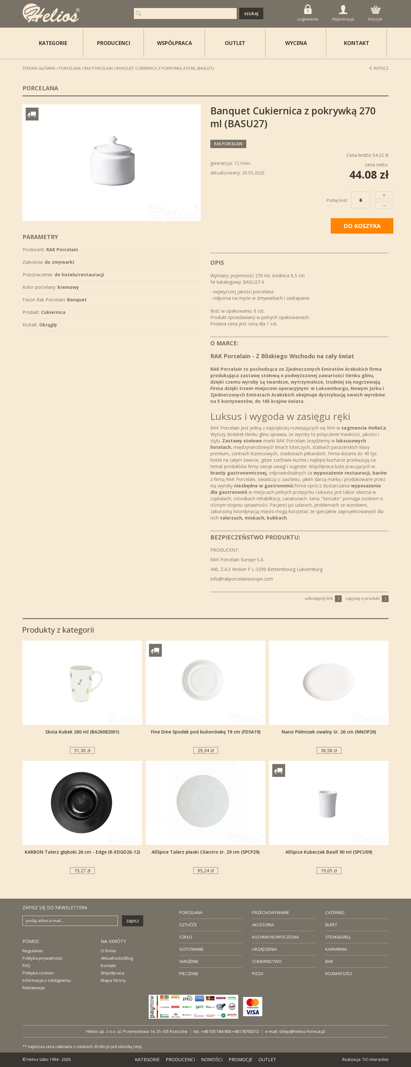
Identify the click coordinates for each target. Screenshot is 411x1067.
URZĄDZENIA (264, 949)
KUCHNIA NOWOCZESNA (275, 937)
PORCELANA (190, 912)
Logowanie (308, 13)
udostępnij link (323, 598)
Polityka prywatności (42, 958)
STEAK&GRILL (338, 937)
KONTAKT (356, 43)
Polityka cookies (38, 973)
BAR (329, 961)
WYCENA (296, 43)
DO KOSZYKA (362, 226)
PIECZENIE (188, 973)
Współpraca (112, 973)
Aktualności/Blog (117, 958)
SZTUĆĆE (188, 925)
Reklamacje (33, 988)
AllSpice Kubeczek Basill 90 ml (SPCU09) (328, 852)
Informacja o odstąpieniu (46, 980)
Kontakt (108, 965)
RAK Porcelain (98, 68)
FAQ (26, 965)
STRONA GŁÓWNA (39, 68)
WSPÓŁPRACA (174, 43)
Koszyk (375, 14)
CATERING (335, 912)
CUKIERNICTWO (267, 961)
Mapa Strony (113, 980)
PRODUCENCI (113, 43)
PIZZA (257, 973)
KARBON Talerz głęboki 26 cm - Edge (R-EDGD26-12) (82, 852)
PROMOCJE (240, 1059)
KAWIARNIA (336, 949)
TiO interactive (375, 1059)
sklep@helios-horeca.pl (302, 1031)
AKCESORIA (263, 925)
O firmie (108, 951)
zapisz (132, 921)
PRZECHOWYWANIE (270, 912)
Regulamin (32, 951)
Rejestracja (343, 13)
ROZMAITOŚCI (338, 973)
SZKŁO (185, 937)
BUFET (331, 925)
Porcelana (70, 68)
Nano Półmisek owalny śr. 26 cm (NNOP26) (329, 732)
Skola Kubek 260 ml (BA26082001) (82, 732)
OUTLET (235, 43)
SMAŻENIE (188, 961)
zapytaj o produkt (367, 598)
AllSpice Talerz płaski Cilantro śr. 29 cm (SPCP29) (205, 852)
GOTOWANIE (191, 949)
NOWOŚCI (212, 1059)
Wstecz (379, 68)
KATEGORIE (147, 1059)
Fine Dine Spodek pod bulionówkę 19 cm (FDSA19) (205, 732)
